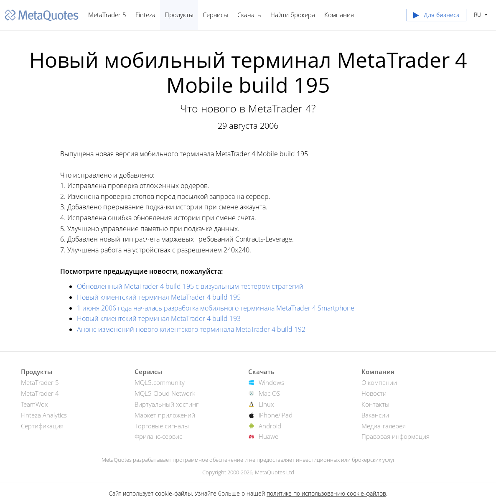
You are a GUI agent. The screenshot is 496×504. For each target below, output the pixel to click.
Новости (374, 393)
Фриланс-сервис (158, 436)
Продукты (179, 14)
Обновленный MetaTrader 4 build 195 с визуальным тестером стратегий (190, 286)
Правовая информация (395, 436)
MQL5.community (160, 382)
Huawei (269, 436)
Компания (339, 14)
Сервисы (215, 14)
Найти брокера (292, 14)
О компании (379, 382)
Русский (476, 14)
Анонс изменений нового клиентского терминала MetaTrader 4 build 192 (191, 329)
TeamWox (34, 404)
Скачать (249, 14)
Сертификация (42, 426)
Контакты (375, 404)
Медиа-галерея (383, 426)
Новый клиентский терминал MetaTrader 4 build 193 (159, 318)
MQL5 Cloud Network (165, 393)
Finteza (145, 14)
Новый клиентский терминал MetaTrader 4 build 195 (159, 297)
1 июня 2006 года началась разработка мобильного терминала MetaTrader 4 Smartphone (215, 308)
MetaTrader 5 (107, 14)
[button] (436, 16)
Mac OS (269, 393)
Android (270, 426)
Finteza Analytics (44, 415)
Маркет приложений (165, 415)
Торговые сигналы (162, 426)
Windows (271, 382)
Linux (266, 404)
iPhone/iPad (276, 415)
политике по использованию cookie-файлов (326, 493)
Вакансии (375, 415)
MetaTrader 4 (40, 393)
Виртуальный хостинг (166, 404)
